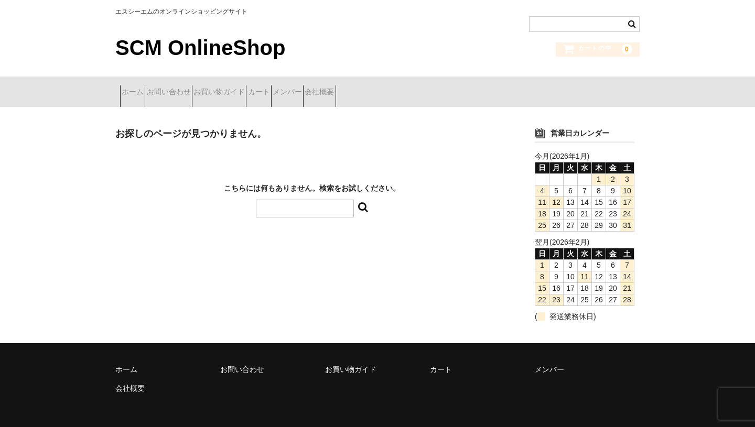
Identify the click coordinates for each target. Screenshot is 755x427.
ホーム (137, 87)
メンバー (366, 87)
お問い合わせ (192, 87)
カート (319, 87)
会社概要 (417, 87)
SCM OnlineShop (200, 47)
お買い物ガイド (261, 87)
